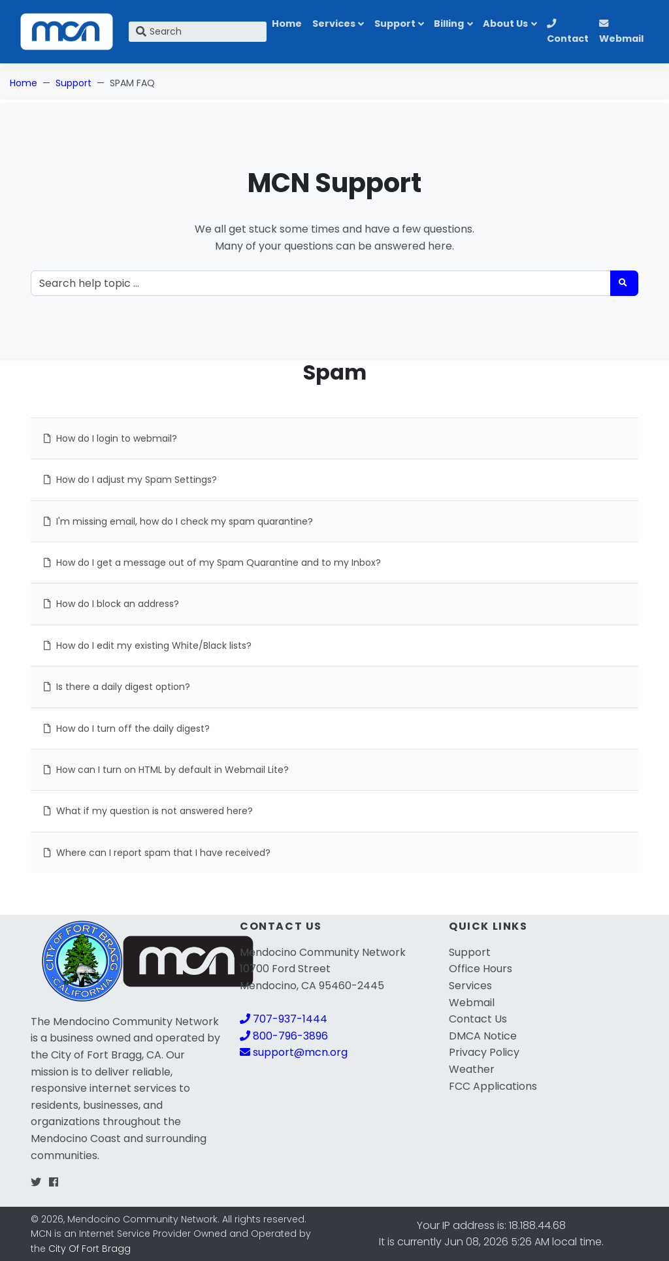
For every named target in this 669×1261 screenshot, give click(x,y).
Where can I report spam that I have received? (157, 852)
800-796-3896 (284, 1035)
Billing (449, 23)
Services (333, 23)
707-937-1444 (283, 1018)
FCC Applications (493, 1086)
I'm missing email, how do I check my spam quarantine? (178, 521)
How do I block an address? (111, 603)
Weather (472, 1069)
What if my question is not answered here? (148, 810)
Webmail (621, 32)
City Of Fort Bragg (89, 1248)
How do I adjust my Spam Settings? (130, 479)
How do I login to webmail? (110, 438)
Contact (568, 32)
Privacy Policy (484, 1052)
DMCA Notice (483, 1035)
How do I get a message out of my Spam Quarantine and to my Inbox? (212, 562)
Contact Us (478, 1018)
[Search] (198, 32)
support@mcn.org (294, 1052)
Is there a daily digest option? (117, 686)
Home (287, 23)
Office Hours (480, 968)
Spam (335, 372)
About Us (505, 23)
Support (395, 23)
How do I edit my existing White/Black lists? (148, 645)
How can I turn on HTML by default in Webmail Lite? (166, 769)
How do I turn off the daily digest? (127, 728)
